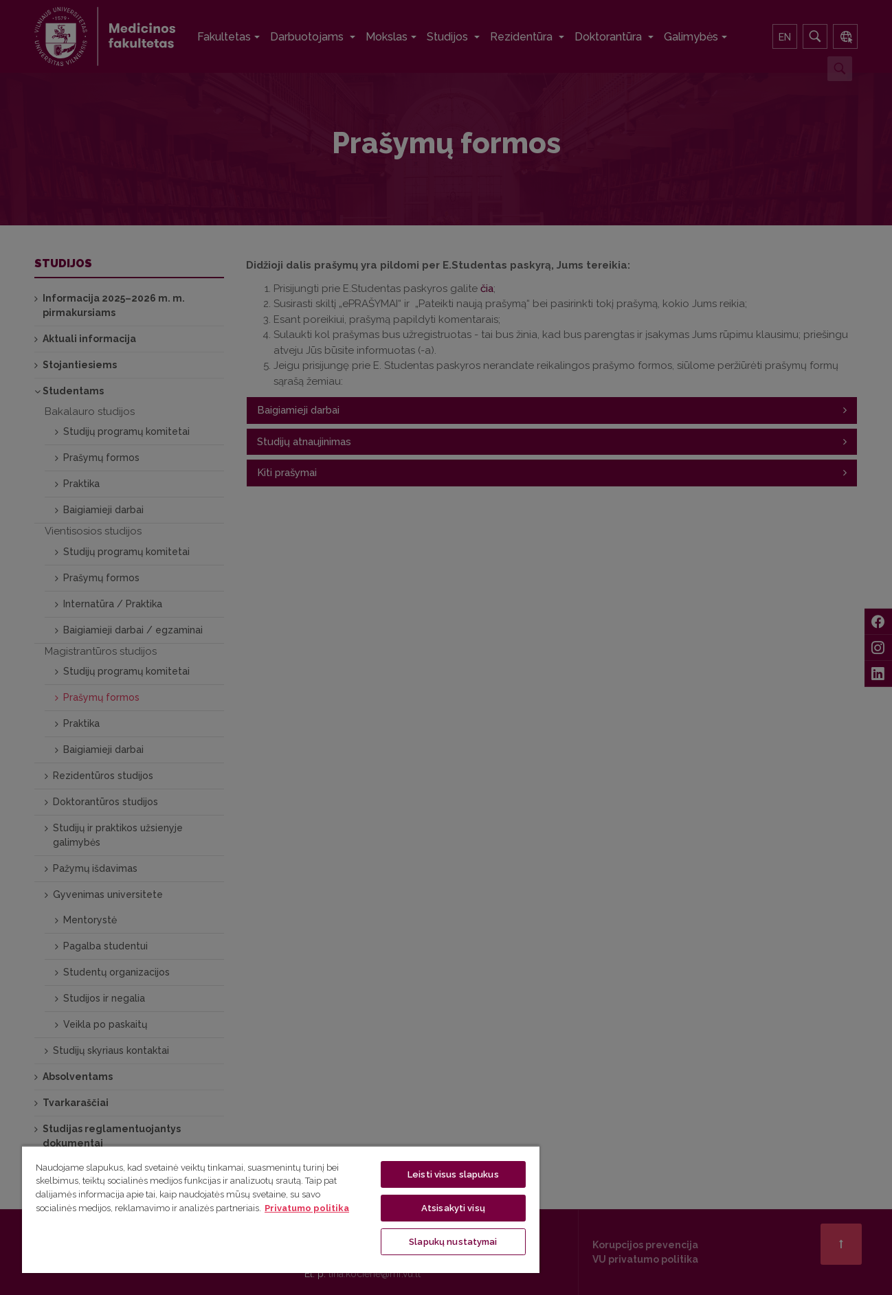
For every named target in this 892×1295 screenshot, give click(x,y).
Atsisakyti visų (453, 1208)
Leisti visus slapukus (453, 1174)
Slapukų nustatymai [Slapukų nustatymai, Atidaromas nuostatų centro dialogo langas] (453, 1242)
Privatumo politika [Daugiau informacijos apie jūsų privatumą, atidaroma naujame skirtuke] (307, 1208)
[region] (280, 1209)
